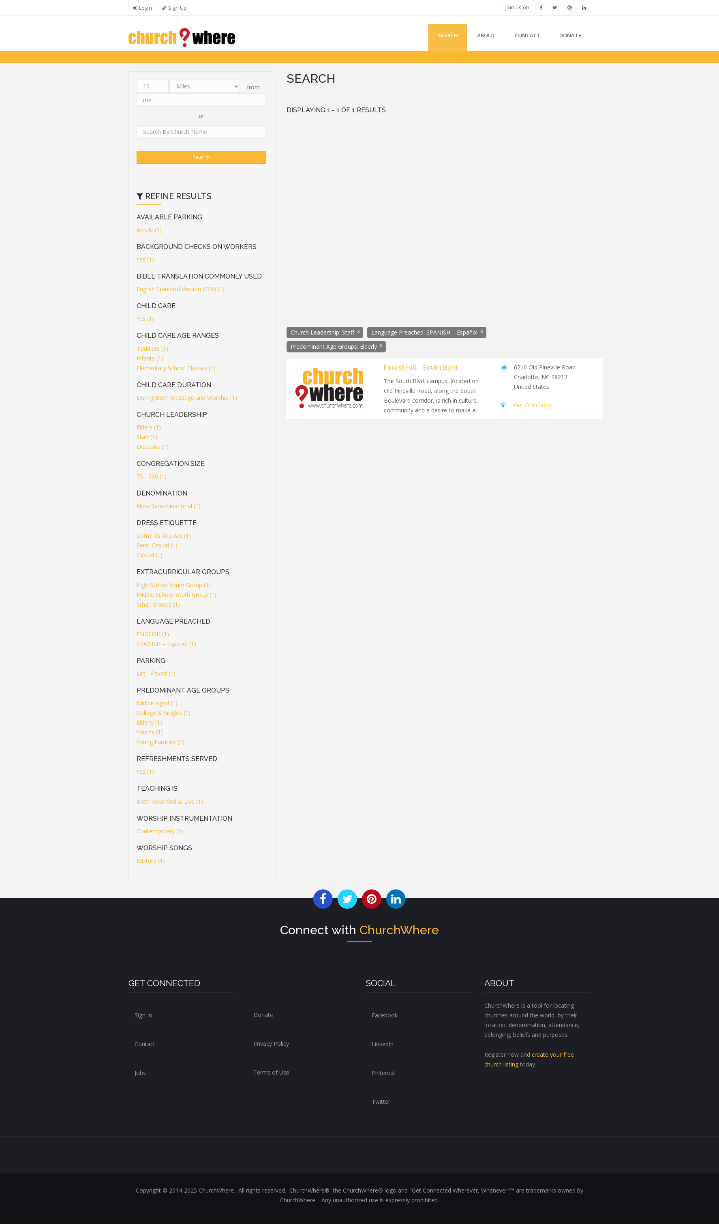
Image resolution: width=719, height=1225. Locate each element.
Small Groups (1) (158, 605)
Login (145, 7)
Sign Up (177, 7)
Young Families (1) (161, 743)
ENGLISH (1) (153, 635)
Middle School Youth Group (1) (177, 595)
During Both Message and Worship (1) (187, 398)
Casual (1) (150, 556)
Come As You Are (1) (164, 537)
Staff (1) (147, 438)
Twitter (381, 1103)
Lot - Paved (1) (156, 674)
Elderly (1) (149, 723)
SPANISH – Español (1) (166, 644)
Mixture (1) (151, 861)
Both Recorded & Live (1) (170, 802)
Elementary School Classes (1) (176, 369)
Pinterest (383, 1074)
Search (443, 35)
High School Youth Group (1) (174, 586)
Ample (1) (149, 230)
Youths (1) (150, 733)
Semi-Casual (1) (157, 546)
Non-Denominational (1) (169, 507)
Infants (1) (150, 359)
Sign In (143, 1016)
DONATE (569, 35)
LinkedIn (383, 1045)
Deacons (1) (153, 447)
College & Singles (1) (163, 714)
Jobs (140, 1074)
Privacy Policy (271, 1044)
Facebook (385, 1016)
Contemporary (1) (160, 832)
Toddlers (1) (152, 349)
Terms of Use (271, 1073)
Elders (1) (149, 428)
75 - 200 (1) (152, 477)
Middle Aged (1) (157, 704)
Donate (263, 1015)
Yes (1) (145, 260)
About (483, 35)
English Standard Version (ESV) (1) (181, 290)
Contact (525, 35)
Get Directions (533, 406)
